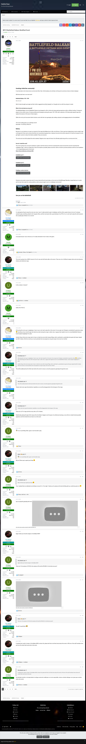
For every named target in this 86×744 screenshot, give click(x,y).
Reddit (16, 718)
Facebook (16, 712)
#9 (82, 378)
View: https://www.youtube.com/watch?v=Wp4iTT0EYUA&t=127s (26, 527)
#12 (82, 451)
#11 (82, 428)
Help (77, 726)
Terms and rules (65, 726)
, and (23, 494)
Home (80, 726)
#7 (82, 328)
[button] (5, 12)
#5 (82, 282)
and (22, 278)
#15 (82, 531)
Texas (13, 278)
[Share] (81, 41)
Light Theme (5, 726)
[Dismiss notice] (84, 740)
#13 (82, 476)
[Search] (83, 5)
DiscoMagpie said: (21, 355)
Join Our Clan (42, 710)
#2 (82, 210)
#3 (82, 234)
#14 (82, 499)
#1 (82, 40)
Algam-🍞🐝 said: (21, 454)
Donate (37, 710)
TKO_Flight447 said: (21, 381)
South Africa (11, 62)
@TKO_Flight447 (48, 104)
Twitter (16, 709)
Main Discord (71, 709)
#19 (82, 641)
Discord (16, 707)
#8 (82, 352)
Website (71, 707)
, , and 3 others (28, 252)
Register (3, 15)
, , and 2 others (25, 205)
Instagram (71, 714)
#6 (82, 305)
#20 (82, 667)
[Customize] (80, 5)
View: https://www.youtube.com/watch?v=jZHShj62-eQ (24, 607)
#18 (82, 615)
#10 (82, 402)
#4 (82, 257)
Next (15, 36)
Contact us (59, 726)
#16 (82, 557)
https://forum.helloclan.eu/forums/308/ (25, 151)
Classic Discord (71, 712)
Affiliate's (48, 710)
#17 (82, 579)
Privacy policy (72, 726)
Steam (16, 714)
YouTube (16, 716)
